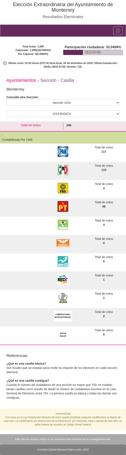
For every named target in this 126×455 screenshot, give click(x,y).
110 (103, 170)
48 (104, 206)
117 (103, 151)
